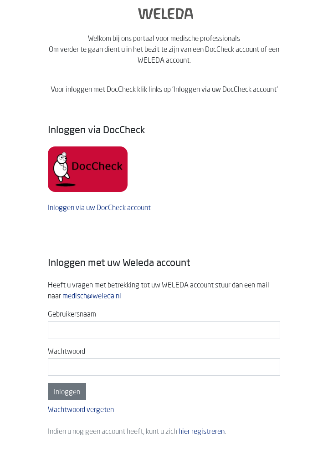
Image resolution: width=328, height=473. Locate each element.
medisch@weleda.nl (91, 295)
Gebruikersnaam (72, 313)
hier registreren (202, 431)
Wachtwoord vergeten (81, 409)
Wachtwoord (66, 351)
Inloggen (67, 391)
